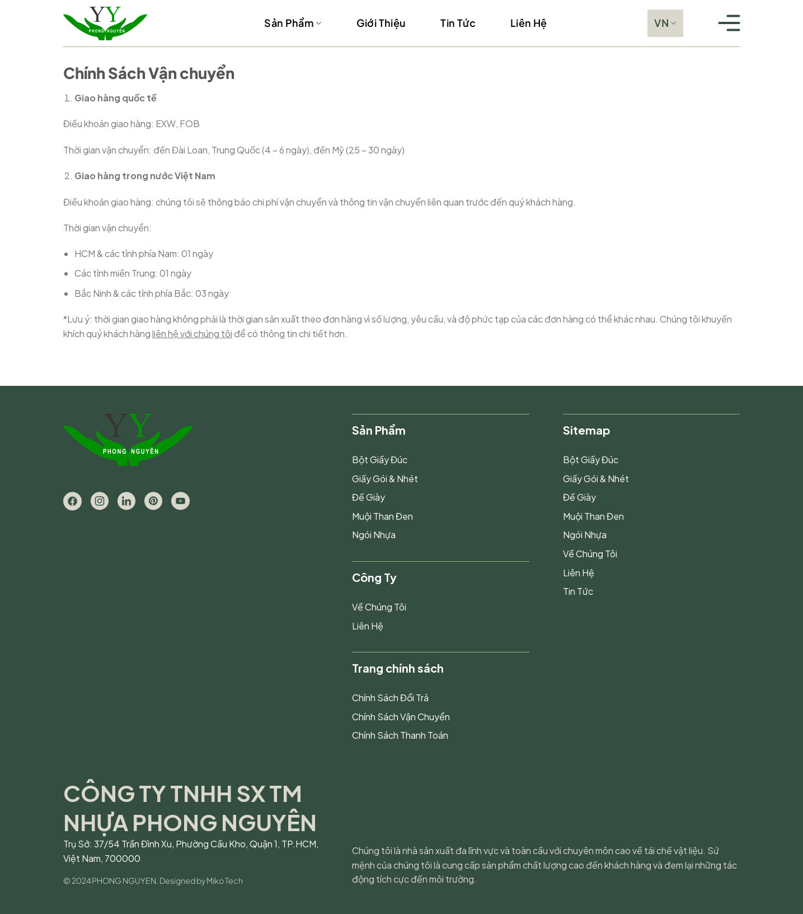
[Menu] (729, 23)
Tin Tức (458, 22)
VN (665, 22)
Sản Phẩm (292, 22)
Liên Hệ (528, 22)
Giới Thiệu (381, 22)
